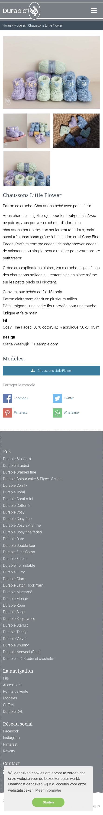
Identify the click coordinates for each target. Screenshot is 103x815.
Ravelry (9, 751)
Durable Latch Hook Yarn (23, 585)
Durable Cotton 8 (16, 505)
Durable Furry (14, 572)
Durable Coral (14, 492)
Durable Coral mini (18, 499)
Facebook (15, 398)
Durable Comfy (15, 485)
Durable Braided (16, 465)
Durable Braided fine (19, 472)
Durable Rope (14, 605)
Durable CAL (13, 711)
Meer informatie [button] (48, 790)
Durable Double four (19, 545)
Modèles (10, 698)
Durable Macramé (17, 592)
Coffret (8, 705)
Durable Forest (15, 559)
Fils (6, 678)
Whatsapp (66, 412)
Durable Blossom (17, 459)
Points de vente (15, 691)
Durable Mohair (15, 599)
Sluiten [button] (48, 802)
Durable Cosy (14, 512)
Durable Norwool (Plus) (22, 652)
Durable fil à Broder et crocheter (28, 658)
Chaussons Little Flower (54, 370)
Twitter (63, 398)
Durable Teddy (14, 632)
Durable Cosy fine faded (22, 532)
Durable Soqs (14, 612)
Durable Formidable (19, 565)
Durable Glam (14, 579)
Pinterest (15, 412)
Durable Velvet (14, 639)
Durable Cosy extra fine (22, 525)
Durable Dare (13, 539)
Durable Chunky (16, 645)
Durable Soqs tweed (19, 618)
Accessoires (13, 685)
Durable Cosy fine (17, 519)
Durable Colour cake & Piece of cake (32, 479)
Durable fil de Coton (19, 552)
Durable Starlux (15, 625)
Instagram (11, 737)
